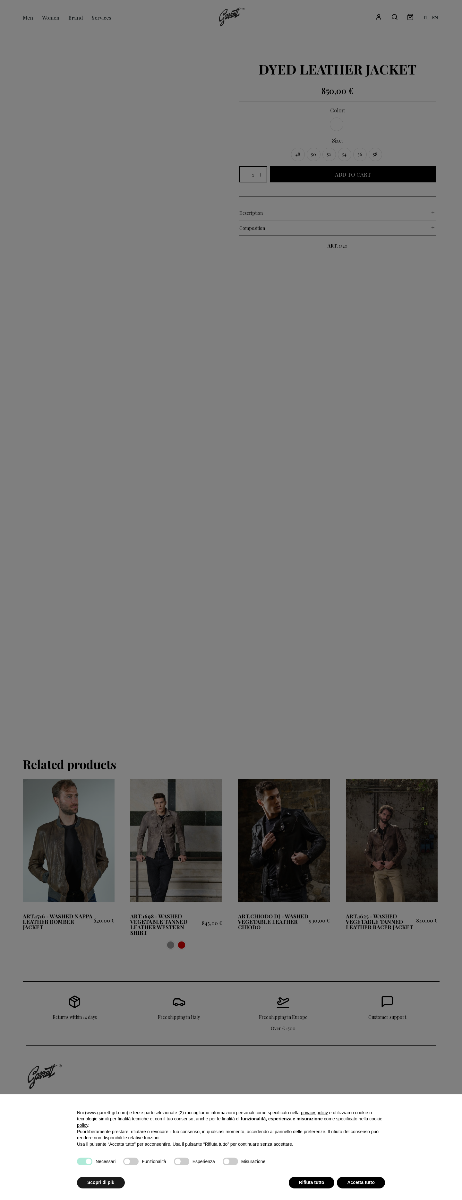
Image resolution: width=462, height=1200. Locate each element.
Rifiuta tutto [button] (311, 1182)
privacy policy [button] (314, 1112)
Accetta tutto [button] (361, 1182)
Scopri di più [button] (101, 1182)
